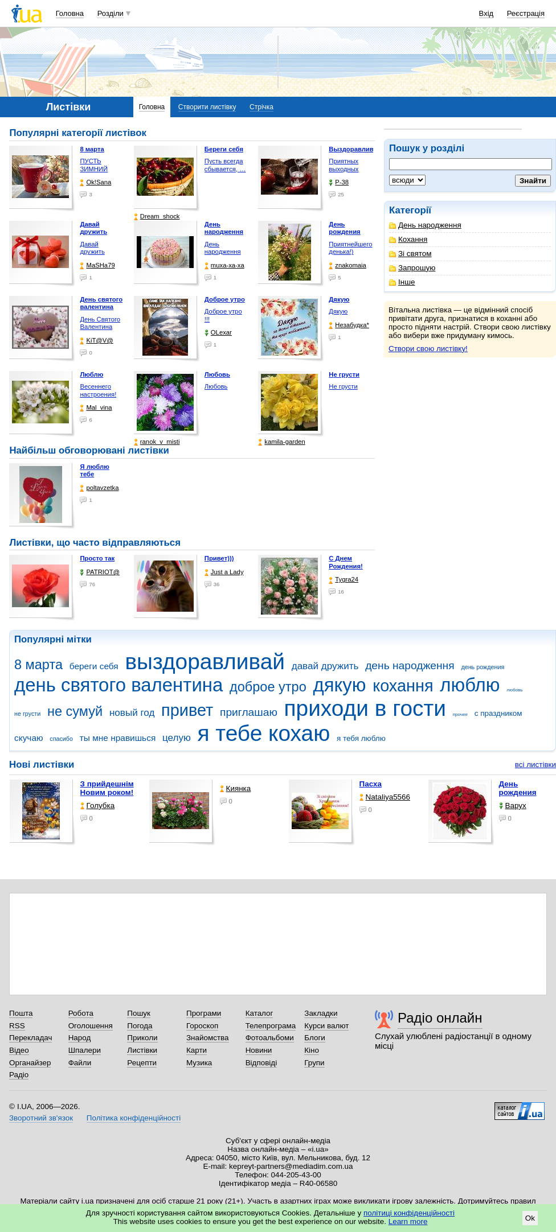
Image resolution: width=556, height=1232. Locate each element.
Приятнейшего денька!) (350, 248)
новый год (131, 712)
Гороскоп (202, 1025)
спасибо (61, 738)
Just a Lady (224, 572)
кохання (403, 686)
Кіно (311, 1050)
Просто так (97, 558)
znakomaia (347, 265)
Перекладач (30, 1037)
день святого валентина (118, 684)
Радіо (18, 1074)
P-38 (339, 182)
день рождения (482, 667)
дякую (339, 684)
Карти (196, 1050)
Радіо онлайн (440, 1017)
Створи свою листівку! (428, 348)
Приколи (142, 1037)
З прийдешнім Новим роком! (107, 788)
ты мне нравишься (118, 738)
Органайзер (30, 1062)
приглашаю (248, 712)
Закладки (320, 1013)
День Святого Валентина (100, 323)
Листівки (142, 1050)
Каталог (259, 1013)
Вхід (486, 13)
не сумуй (75, 711)
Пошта (20, 1013)
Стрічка (261, 107)
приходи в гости (365, 708)
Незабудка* (349, 325)
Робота (80, 1013)
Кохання (408, 239)
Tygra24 (343, 579)
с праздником (498, 713)
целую (176, 737)
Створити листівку (207, 107)
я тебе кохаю (264, 733)
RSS (17, 1025)
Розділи (110, 13)
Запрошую (412, 267)
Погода (139, 1025)
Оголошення (90, 1025)
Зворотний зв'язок (41, 1118)
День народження (425, 225)
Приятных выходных (343, 165)
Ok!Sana (95, 182)
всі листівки (535, 764)
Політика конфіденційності (134, 1118)
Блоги (314, 1037)
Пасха (370, 784)
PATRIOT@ (100, 572)
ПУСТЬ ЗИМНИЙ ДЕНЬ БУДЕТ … (100, 173)
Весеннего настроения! (98, 390)
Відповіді (261, 1062)
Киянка (235, 788)
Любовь (216, 386)
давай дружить (325, 666)
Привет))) (219, 558)
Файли (80, 1062)
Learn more (408, 1221)
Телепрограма (271, 1025)
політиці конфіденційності (409, 1213)
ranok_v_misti (157, 442)
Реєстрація (526, 13)
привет (187, 710)
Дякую (338, 311)
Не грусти (343, 386)
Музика (199, 1062)
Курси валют (326, 1025)
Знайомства (207, 1037)
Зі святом (410, 253)
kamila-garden (281, 442)
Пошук (138, 1013)
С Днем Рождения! (346, 562)
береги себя (94, 666)
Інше (402, 282)
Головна (70, 13)
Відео (19, 1050)
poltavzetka (99, 488)
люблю (470, 684)
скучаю (28, 738)
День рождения (518, 788)
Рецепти (142, 1062)
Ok (530, 1218)
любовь (514, 690)
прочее (460, 714)
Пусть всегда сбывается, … (225, 165)
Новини (259, 1050)
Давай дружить (92, 248)
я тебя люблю (361, 738)
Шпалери (84, 1050)
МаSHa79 (97, 265)
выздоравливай (204, 661)
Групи (314, 1062)
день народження (410, 665)
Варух (512, 805)
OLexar (218, 332)
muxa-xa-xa (224, 265)
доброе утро (268, 686)
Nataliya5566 (384, 797)
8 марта (38, 664)
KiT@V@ (96, 340)
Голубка (97, 805)
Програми (203, 1013)
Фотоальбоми (270, 1037)
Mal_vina (96, 407)
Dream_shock (157, 216)
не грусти (27, 713)
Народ (79, 1037)
